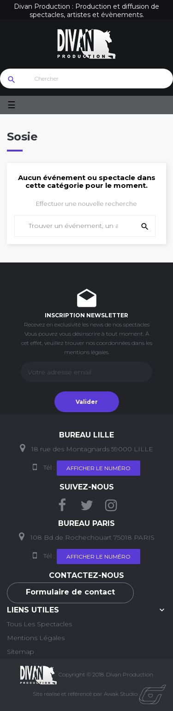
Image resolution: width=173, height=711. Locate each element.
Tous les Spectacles (39, 624)
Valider (87, 401)
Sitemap (20, 651)
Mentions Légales (36, 638)
